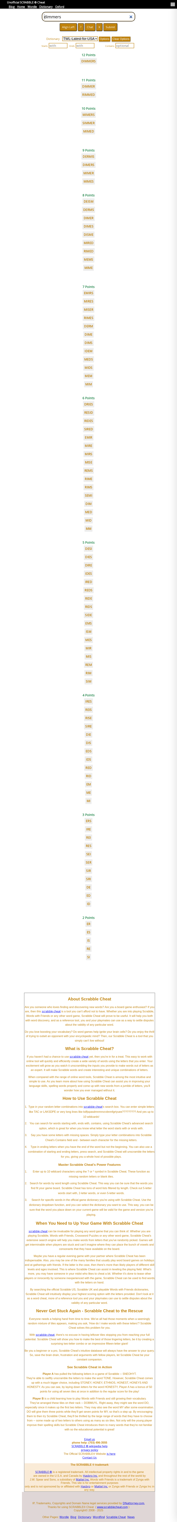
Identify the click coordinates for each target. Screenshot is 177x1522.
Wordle (32, 7)
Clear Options (121, 38)
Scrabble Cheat (116, 1517)
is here (111, 1454)
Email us (89, 1439)
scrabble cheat (51, 1011)
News (131, 1517)
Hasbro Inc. (90, 1476)
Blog (12, 7)
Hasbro (85, 1486)
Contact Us (89, 1457)
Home (21, 7)
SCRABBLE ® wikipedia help (90, 1446)
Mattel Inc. (82, 1479)
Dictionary (46, 7)
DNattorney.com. (134, 1503)
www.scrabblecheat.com (112, 1507)
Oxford (59, 7)
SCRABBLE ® (43, 1472)
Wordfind (99, 1517)
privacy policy (89, 1450)
